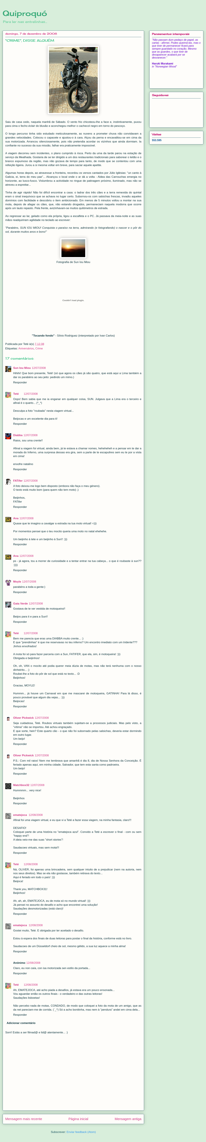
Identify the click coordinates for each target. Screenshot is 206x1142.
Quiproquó (25, 13)
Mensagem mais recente (23, 1119)
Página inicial (78, 1119)
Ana (15, 518)
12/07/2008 (39, 368)
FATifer (18, 480)
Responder (20, 382)
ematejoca (20, 815)
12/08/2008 (36, 815)
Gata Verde (20, 603)
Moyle (17, 581)
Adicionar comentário (21, 1023)
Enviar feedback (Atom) (81, 1132)
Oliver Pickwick (23, 717)
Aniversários (26, 348)
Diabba (18, 435)
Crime (39, 348)
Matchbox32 (21, 785)
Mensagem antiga (128, 1119)
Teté (16, 393)
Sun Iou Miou (22, 368)
